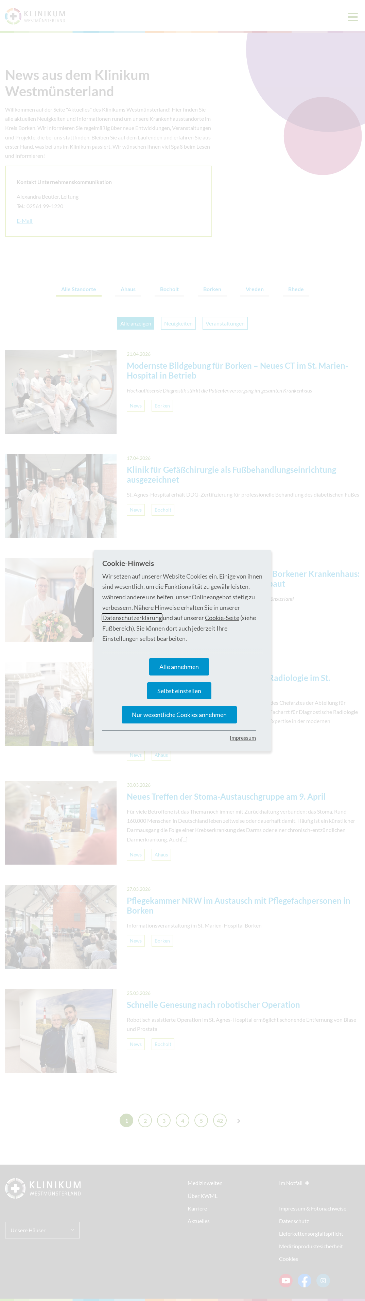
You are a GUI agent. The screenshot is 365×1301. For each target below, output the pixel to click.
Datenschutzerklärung (132, 617)
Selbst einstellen (179, 691)
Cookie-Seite (222, 617)
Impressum (243, 737)
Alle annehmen (179, 666)
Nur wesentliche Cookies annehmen (179, 714)
